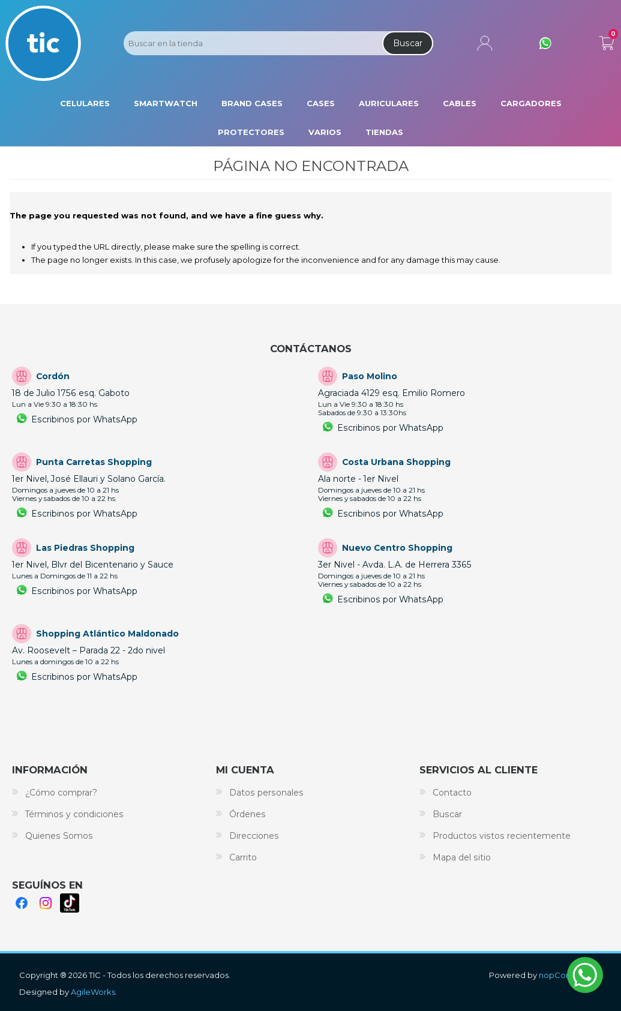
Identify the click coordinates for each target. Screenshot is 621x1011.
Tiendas (384, 132)
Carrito (606, 41)
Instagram (45, 903)
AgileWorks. (94, 992)
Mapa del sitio (462, 857)
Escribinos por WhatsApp (84, 419)
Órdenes (247, 814)
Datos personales (266, 792)
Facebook (21, 903)
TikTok (69, 903)
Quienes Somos (59, 836)
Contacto (452, 792)
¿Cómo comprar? (61, 792)
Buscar (407, 43)
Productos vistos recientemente (502, 836)
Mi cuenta (484, 43)
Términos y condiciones (74, 814)
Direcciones (254, 836)
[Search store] (252, 43)
